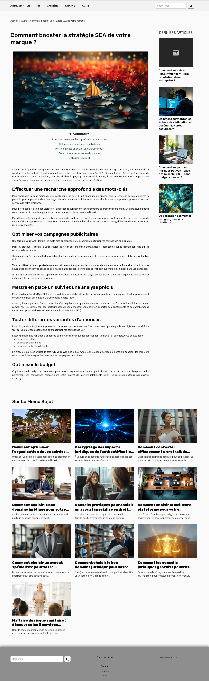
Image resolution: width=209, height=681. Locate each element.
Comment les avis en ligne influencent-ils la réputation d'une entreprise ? (174, 75)
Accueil (14, 20)
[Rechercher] (171, 6)
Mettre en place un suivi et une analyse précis (79, 148)
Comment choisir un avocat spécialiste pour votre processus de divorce (37, 567)
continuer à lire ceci (65, 196)
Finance (70, 5)
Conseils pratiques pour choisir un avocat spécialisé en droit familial (104, 509)
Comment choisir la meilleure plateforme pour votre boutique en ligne (164, 509)
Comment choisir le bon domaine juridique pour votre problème (39, 509)
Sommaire (81, 134)
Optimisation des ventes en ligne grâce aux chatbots (175, 219)
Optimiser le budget (79, 158)
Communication (20, 5)
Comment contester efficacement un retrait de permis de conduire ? (162, 451)
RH (38, 5)
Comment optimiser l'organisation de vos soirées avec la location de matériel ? (39, 451)
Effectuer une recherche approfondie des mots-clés (79, 139)
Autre (85, 5)
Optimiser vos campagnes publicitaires (79, 144)
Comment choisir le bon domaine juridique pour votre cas (101, 567)
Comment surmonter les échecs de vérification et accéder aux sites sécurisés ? (175, 124)
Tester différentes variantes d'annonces (79, 153)
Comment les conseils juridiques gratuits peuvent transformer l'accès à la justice (167, 567)
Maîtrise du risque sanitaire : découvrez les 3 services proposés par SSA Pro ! (39, 624)
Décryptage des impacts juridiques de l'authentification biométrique (104, 451)
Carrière (52, 5)
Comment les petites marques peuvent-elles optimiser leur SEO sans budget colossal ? (174, 172)
